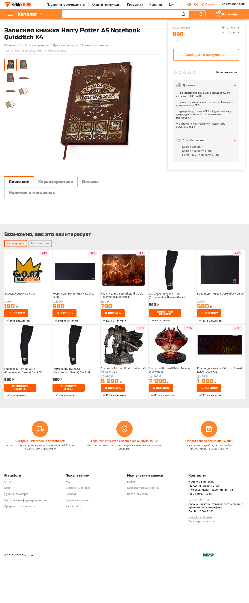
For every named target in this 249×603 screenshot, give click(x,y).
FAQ (68, 524)
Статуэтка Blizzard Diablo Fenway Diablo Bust (171, 424)
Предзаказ (135, 4)
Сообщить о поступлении (206, 55)
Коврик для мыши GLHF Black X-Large (74, 349)
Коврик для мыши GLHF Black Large (220, 347)
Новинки (155, 4)
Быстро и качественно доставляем (40, 483)
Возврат (71, 536)
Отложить (230, 27)
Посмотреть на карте (201, 563)
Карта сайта (73, 548)
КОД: (176, 27)
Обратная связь (137, 536)
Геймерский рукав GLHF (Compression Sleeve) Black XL (169, 349)
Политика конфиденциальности (25, 542)
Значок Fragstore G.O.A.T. (22, 347)
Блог (171, 4)
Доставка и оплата (78, 530)
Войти (131, 524)
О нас (8, 524)
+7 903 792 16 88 (233, 4)
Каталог (30, 14)
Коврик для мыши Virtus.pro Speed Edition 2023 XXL (220, 424)
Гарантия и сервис (78, 542)
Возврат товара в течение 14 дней (208, 483)
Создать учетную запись (143, 530)
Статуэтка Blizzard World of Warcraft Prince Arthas (124, 424)
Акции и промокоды (106, 4)
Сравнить (230, 32)
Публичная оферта (16, 536)
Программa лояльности (19, 548)
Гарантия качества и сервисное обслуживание (124, 483)
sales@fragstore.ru (200, 559)
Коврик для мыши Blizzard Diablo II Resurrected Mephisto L (124, 349)
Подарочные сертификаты (66, 4)
